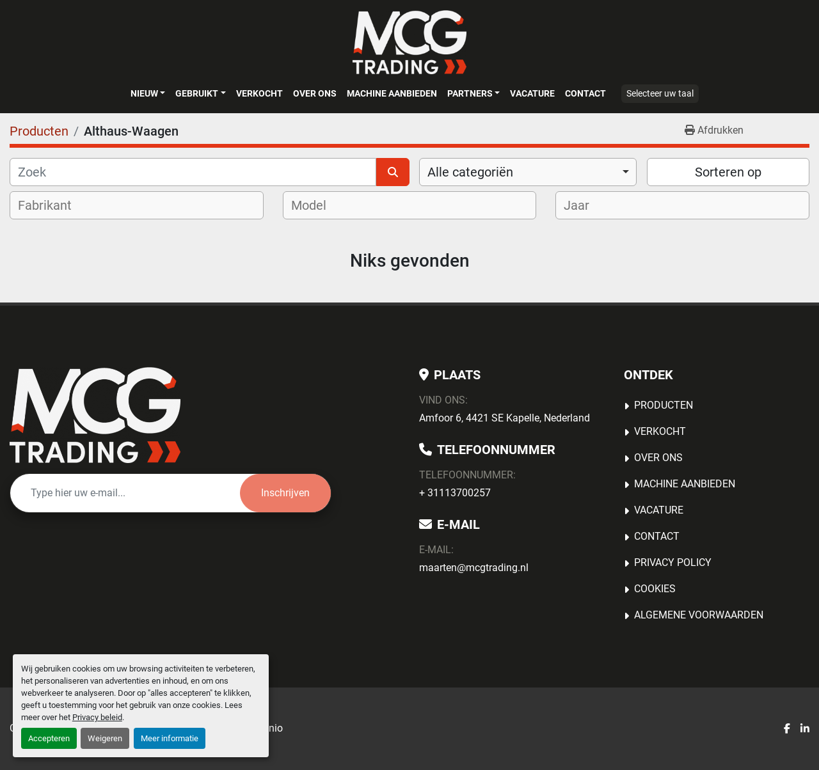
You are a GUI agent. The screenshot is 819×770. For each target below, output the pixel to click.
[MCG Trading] (95, 415)
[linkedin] (804, 729)
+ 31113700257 (455, 493)
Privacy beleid (97, 717)
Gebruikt (196, 93)
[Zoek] (193, 172)
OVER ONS (315, 93)
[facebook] (787, 729)
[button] (148, 93)
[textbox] (53, 205)
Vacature (532, 93)
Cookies (655, 589)
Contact (585, 93)
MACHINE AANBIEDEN (392, 93)
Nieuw (144, 93)
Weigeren (105, 738)
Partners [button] (470, 93)
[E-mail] (125, 493)
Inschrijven (285, 493)
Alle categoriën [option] (470, 172)
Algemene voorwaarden (698, 615)
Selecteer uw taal (660, 93)
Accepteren (49, 738)
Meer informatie (169, 738)
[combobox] (528, 172)
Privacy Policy (673, 562)
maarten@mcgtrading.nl (474, 568)
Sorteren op (728, 172)
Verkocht (259, 93)
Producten (663, 405)
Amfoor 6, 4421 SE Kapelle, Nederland (504, 418)
